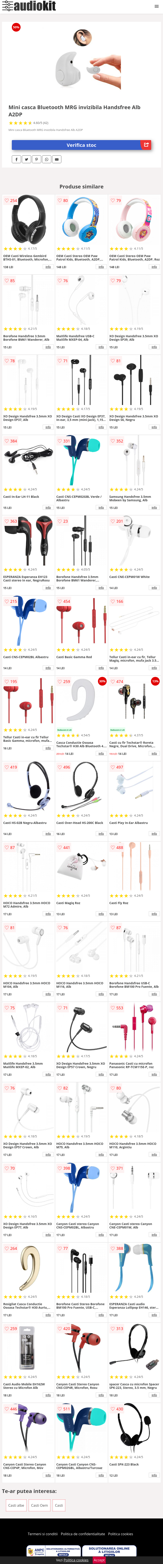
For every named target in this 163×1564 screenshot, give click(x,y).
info (48, 267)
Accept (99, 1560)
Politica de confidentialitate (83, 1534)
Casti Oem (39, 1505)
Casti (59, 1505)
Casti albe (16, 1505)
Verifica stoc (109, 145)
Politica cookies (120, 1534)
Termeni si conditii (43, 1534)
